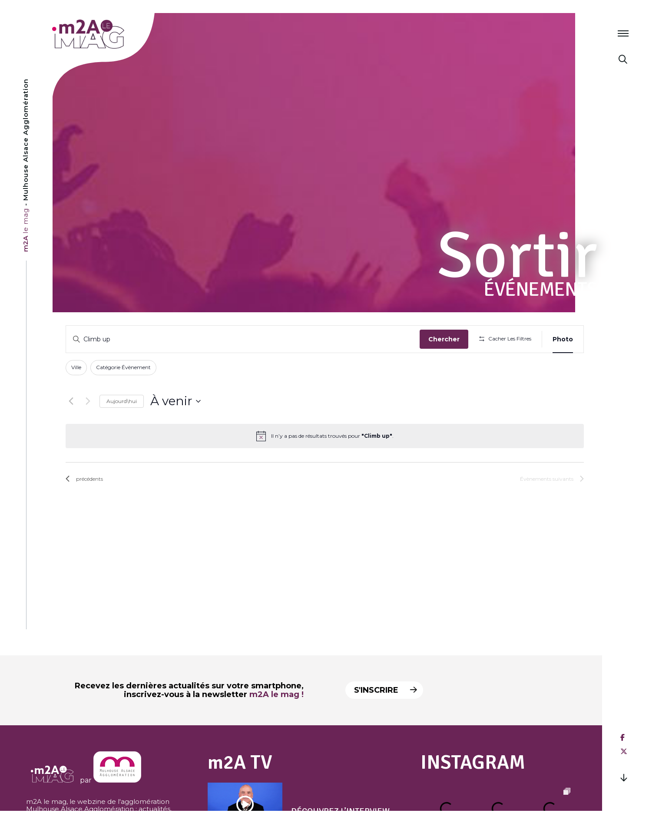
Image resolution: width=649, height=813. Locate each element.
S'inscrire (385, 690)
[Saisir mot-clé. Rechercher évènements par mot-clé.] (243, 339)
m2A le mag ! (276, 694)
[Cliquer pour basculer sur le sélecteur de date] (175, 401)
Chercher (444, 339)
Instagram (473, 762)
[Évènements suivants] (88, 401)
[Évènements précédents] (71, 401)
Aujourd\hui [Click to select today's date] (121, 401)
